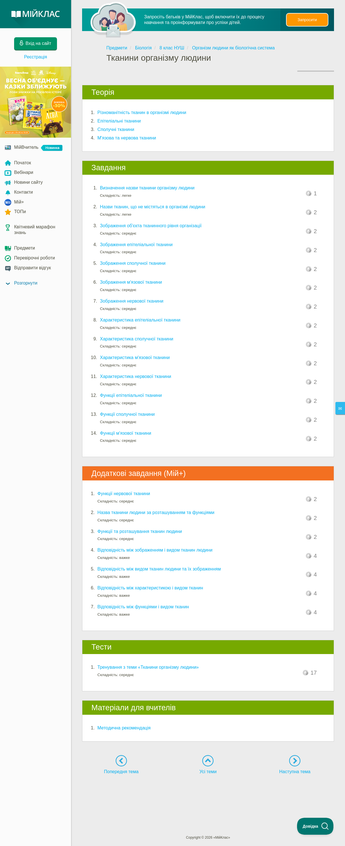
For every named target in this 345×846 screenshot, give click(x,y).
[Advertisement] (208, 794)
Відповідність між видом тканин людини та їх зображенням (159, 569)
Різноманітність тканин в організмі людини (141, 112)
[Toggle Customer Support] (315, 826)
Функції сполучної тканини (127, 414)
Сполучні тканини (115, 129)
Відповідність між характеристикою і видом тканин (150, 587)
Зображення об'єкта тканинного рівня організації (150, 225)
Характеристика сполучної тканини (136, 338)
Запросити (307, 20)
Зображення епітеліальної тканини (136, 244)
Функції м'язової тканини (125, 433)
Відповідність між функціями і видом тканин (143, 606)
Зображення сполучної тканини (133, 263)
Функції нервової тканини (123, 493)
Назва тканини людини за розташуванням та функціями (155, 512)
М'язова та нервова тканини (126, 137)
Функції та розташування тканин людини (139, 531)
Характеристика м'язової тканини (135, 357)
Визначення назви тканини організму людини (147, 187)
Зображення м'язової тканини (131, 282)
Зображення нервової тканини (131, 301)
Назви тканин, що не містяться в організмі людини (152, 206)
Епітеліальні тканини (119, 121)
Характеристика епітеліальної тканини (140, 320)
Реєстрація (35, 56)
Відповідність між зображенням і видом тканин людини (154, 550)
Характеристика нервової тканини (135, 376)
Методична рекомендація (124, 727)
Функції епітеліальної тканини (131, 395)
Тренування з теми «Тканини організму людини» (148, 667)
